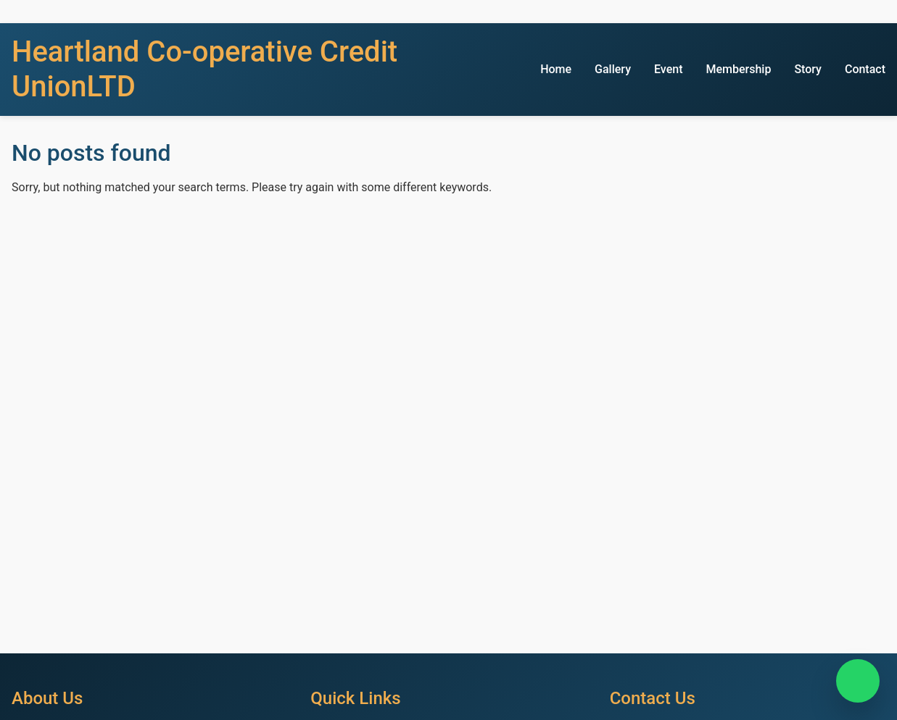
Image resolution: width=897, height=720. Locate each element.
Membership (738, 69)
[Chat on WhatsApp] (858, 681)
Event (668, 69)
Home (555, 69)
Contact (865, 69)
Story (808, 69)
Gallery (613, 69)
